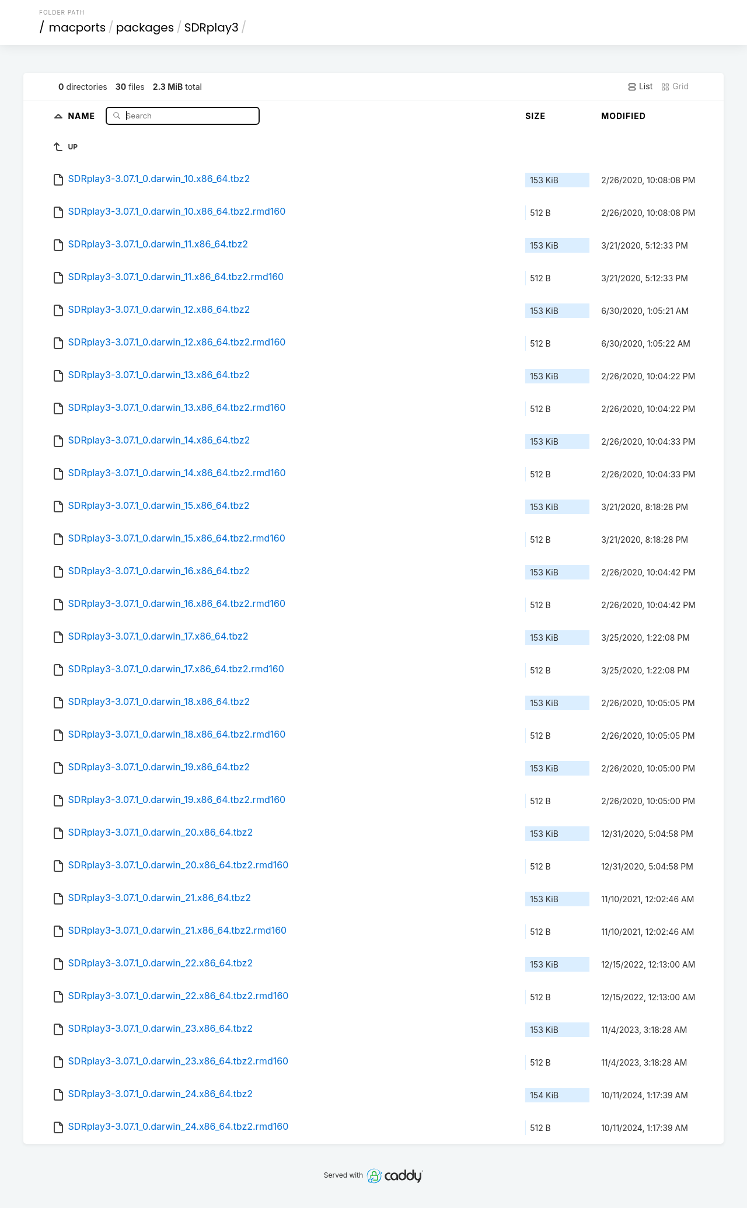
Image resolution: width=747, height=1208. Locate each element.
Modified (623, 116)
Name (82, 115)
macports (77, 27)
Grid (675, 86)
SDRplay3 (211, 27)
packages (145, 27)
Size (535, 116)
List (639, 86)
